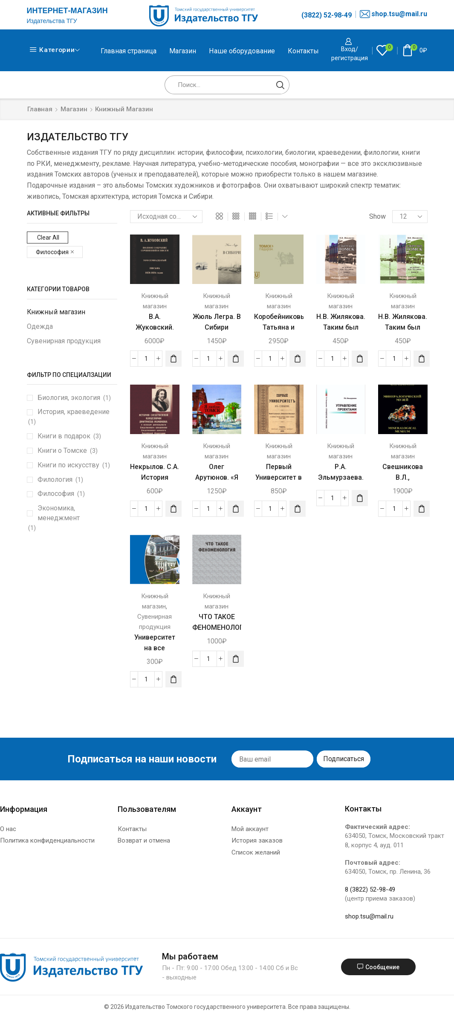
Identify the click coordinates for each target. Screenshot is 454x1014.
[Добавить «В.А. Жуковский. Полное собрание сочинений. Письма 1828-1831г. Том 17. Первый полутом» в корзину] (173, 359)
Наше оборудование (242, 51)
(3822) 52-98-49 (326, 15)
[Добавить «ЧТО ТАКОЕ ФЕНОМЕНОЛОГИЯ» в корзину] (236, 659)
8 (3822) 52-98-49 (370, 889)
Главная (39, 109)
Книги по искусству (68, 465)
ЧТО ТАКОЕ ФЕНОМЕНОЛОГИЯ (217, 622)
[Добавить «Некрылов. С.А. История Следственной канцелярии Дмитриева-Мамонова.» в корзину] (173, 509)
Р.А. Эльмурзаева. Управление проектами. (341, 483)
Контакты (303, 51)
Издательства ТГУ (52, 20)
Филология (55, 479)
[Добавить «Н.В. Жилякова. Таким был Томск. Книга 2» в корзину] (422, 359)
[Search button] (280, 85)
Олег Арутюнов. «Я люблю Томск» (217, 478)
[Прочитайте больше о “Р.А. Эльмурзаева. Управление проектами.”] (360, 498)
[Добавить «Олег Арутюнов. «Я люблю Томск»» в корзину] (236, 509)
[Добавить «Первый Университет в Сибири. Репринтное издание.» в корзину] (297, 509)
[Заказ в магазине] (166, 216)
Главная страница (128, 51)
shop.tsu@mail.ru (393, 14)
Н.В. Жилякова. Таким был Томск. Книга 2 (402, 327)
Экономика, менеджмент (59, 513)
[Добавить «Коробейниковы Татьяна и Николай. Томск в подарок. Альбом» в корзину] (297, 359)
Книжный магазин (56, 312)
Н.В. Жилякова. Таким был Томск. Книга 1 (340, 327)
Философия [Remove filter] (52, 252)
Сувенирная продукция (64, 341)
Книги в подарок (64, 436)
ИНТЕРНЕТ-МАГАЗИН (67, 10)
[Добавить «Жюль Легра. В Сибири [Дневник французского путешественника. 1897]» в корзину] (236, 359)
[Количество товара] (146, 359)
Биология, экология (69, 398)
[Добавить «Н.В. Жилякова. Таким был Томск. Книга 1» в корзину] (360, 359)
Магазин (182, 51)
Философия (56, 494)
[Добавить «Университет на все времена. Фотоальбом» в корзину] (173, 679)
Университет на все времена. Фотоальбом (154, 653)
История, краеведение (74, 412)
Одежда (40, 326)
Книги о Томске (62, 450)
